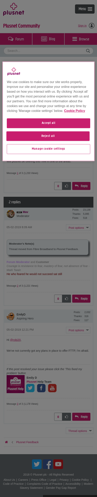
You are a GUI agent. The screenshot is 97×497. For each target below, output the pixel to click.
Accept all (48, 123)
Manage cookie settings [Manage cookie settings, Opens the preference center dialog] (48, 149)
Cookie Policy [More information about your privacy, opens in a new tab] (74, 111)
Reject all (48, 136)
